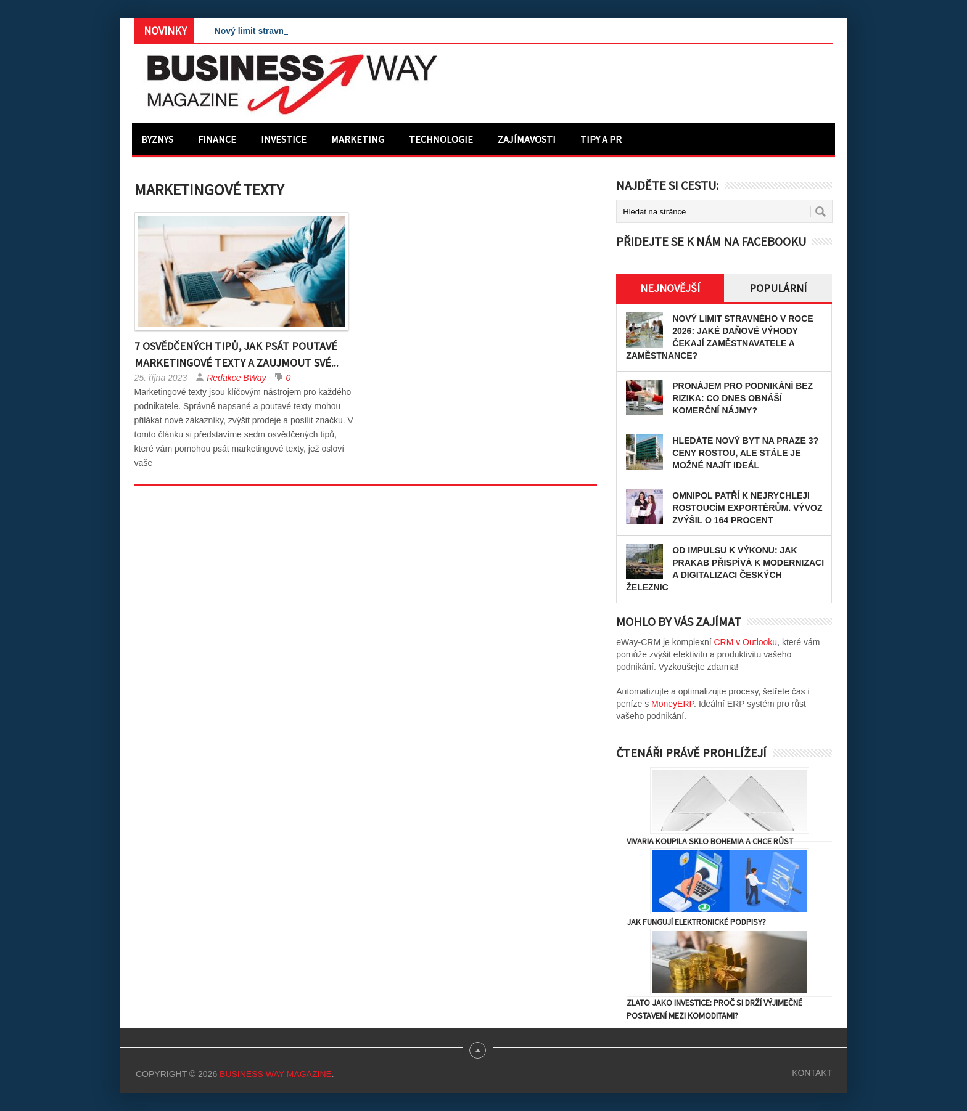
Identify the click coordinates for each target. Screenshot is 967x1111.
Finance (217, 139)
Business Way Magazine (276, 1074)
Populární (778, 288)
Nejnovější (670, 288)
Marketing (357, 139)
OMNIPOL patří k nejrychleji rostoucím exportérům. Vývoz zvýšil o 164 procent (747, 507)
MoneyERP (672, 704)
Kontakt (812, 1073)
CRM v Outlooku (745, 642)
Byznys (157, 139)
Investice (284, 139)
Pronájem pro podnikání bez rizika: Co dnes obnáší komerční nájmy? (742, 398)
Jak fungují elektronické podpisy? (696, 921)
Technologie (441, 139)
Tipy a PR (601, 139)
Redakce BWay (236, 378)
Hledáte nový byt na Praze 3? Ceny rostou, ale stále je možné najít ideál (745, 453)
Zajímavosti (527, 139)
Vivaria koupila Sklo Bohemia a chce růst (710, 841)
